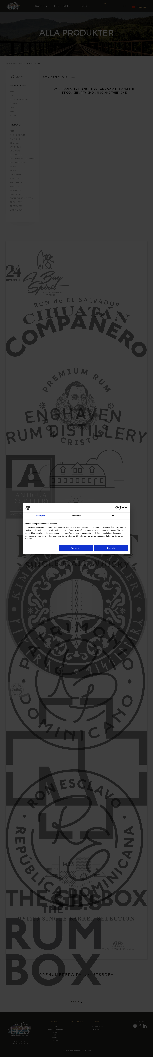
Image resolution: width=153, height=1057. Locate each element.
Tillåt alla (111, 548)
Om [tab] (112, 516)
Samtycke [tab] (40, 516)
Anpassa (76, 548)
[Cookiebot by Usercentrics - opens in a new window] (117, 508)
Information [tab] (76, 516)
